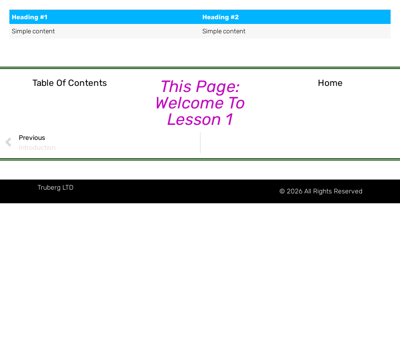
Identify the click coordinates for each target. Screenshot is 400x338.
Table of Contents (69, 82)
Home (330, 82)
